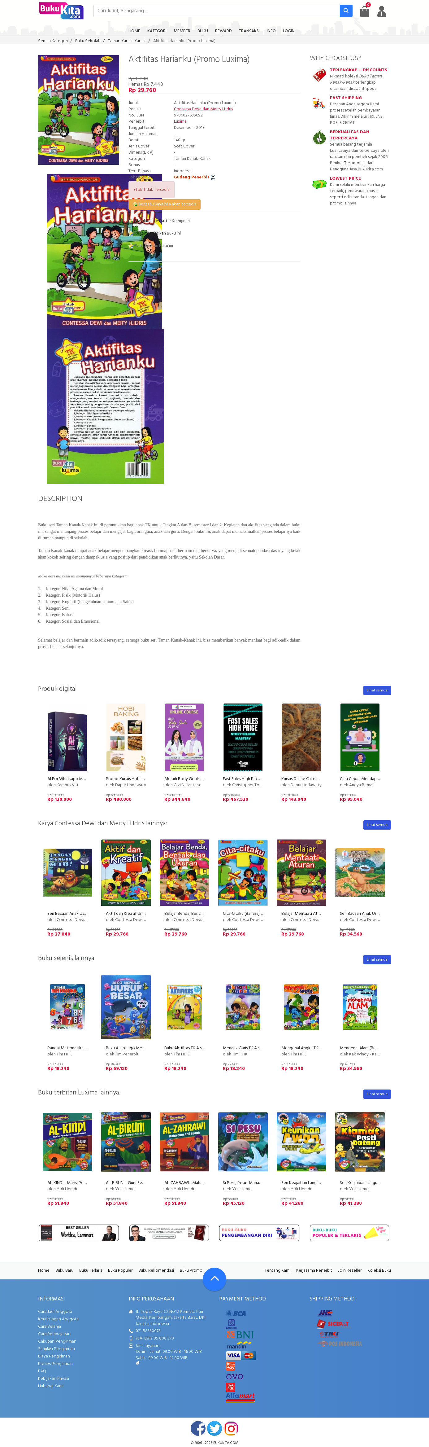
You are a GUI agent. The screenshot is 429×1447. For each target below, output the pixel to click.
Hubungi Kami (50, 1386)
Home (44, 1270)
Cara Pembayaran (54, 1334)
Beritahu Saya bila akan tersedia (164, 204)
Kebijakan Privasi (53, 1378)
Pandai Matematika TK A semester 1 (80, 1048)
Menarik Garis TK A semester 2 (250, 1048)
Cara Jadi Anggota (55, 1311)
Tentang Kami (277, 1270)
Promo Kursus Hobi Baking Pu (132, 779)
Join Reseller (350, 1270)
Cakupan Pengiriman (57, 1341)
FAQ (42, 1371)
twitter (214, 1428)
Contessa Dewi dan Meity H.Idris (203, 109)
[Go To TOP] (214, 1279)
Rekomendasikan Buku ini (154, 233)
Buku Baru (64, 1270)
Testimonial (355, 163)
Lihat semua (377, 690)
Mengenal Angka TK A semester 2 (312, 1048)
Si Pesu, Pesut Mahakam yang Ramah (256, 1182)
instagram (231, 1428)
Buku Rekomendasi (156, 1270)
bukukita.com (225, 1443)
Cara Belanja (49, 1326)
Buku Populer (120, 1270)
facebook (198, 1428)
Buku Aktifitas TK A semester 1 (191, 1048)
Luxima (181, 121)
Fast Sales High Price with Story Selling (258, 779)
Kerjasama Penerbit (314, 1270)
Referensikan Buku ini (150, 245)
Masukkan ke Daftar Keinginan (159, 221)
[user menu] (381, 11)
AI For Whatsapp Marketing (72, 779)
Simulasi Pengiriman (56, 1349)
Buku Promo (191, 1270)
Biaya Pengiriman (54, 1356)
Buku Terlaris (90, 1270)
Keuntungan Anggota (58, 1319)
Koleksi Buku (379, 1270)
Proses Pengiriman (55, 1363)
